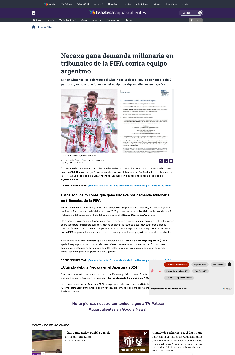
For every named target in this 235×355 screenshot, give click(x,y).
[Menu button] (44, 12)
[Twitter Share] (161, 161)
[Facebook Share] (171, 161)
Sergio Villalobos (78, 163)
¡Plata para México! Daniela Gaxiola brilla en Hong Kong (87, 334)
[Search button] (200, 13)
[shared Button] (166, 161)
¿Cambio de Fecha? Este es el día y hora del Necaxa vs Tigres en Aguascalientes (177, 334)
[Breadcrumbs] (35, 27)
